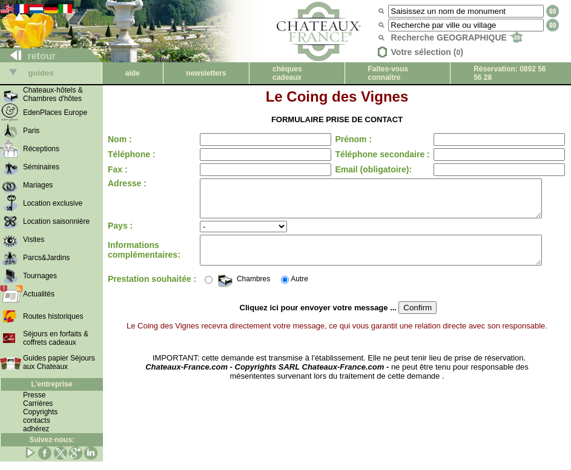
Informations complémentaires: (144, 260)
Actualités (38, 294)
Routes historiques (53, 316)
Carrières (38, 403)
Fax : (118, 169)
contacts (36, 420)
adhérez (36, 429)
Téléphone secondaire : (372, 154)
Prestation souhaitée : (130, 291)
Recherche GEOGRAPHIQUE (457, 37)
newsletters (206, 73)
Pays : (120, 233)
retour (28, 56)
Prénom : (343, 139)
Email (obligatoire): (363, 169)
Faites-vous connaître (388, 73)
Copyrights (40, 412)
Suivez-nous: (51, 440)
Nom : (120, 139)
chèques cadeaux (287, 73)
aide (132, 73)
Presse (34, 395)
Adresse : (127, 183)
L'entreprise (51, 384)
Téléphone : (132, 154)
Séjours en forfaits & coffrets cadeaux (55, 338)
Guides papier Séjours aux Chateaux (59, 362)
